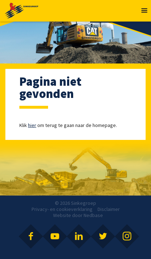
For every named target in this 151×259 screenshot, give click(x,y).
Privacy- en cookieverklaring (62, 209)
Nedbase (93, 215)
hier (32, 125)
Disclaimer (109, 209)
